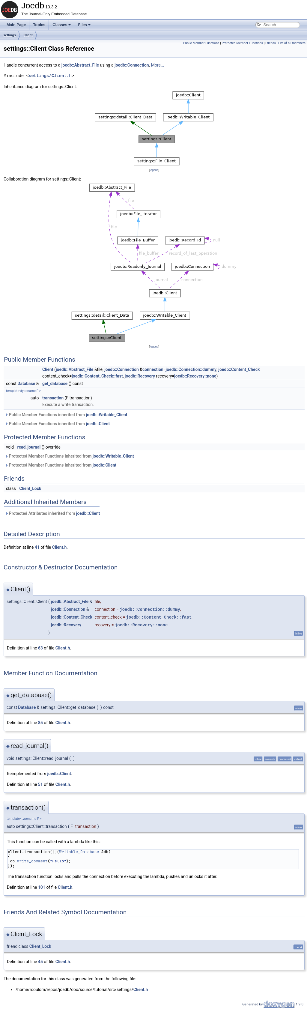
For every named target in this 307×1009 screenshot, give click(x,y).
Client (28, 35)
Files (84, 24)
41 (37, 547)
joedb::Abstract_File (80, 65)
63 (40, 648)
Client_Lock (30, 488)
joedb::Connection (132, 65)
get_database (54, 383)
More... (157, 65)
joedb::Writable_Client (106, 414)
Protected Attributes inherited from (52, 513)
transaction (53, 398)
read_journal (28, 447)
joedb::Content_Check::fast (97, 376)
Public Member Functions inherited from (66, 414)
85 (40, 722)
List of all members (292, 43)
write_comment (32, 861)
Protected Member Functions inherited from (69, 456)
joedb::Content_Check (239, 369)
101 (41, 887)
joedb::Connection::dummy (191, 369)
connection (152, 369)
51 (40, 784)
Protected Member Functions (242, 43)
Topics (39, 24)
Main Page (16, 24)
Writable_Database (79, 851)
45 (40, 961)
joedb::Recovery (140, 376)
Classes (61, 24)
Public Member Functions (201, 43)
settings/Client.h (50, 76)
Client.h (59, 547)
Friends (270, 43)
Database (26, 383)
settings (9, 35)
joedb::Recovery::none (195, 376)
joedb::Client (98, 423)
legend (154, 170)
